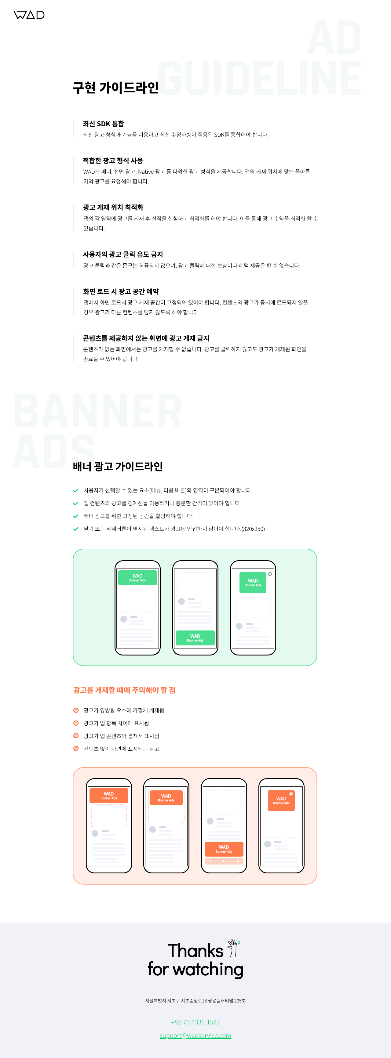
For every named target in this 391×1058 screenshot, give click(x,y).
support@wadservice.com (196, 1035)
